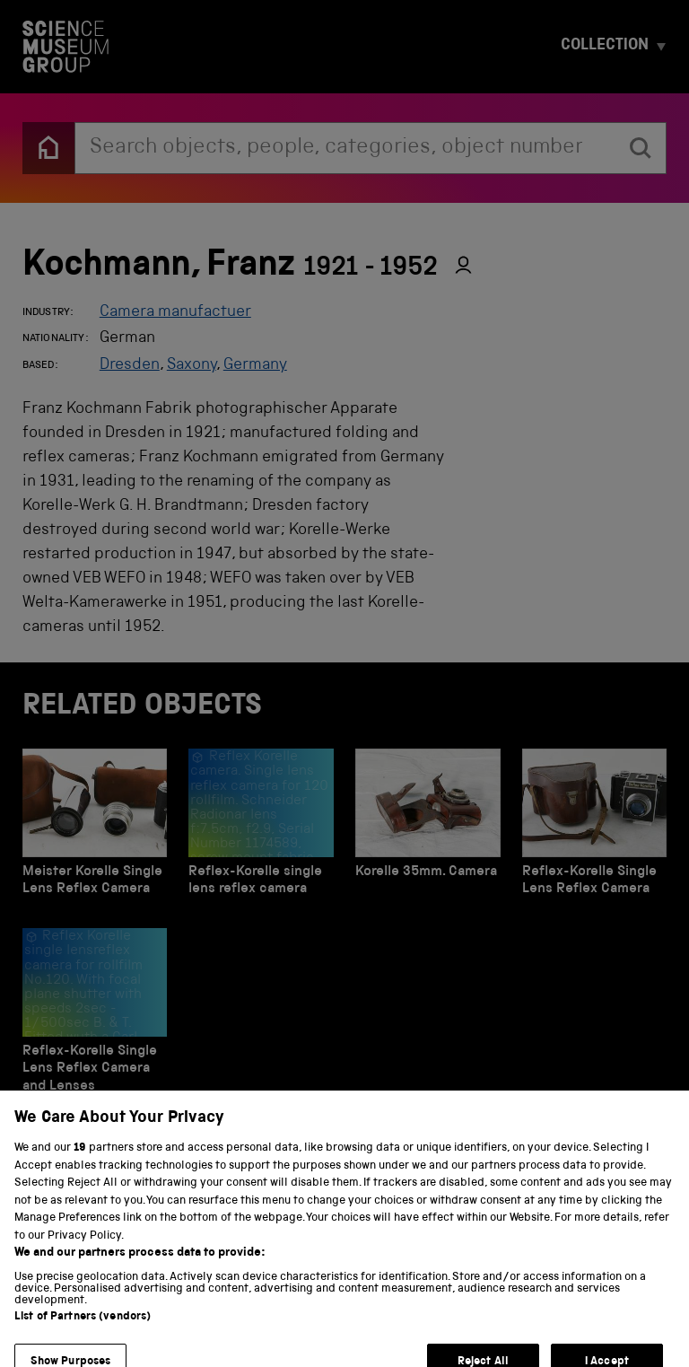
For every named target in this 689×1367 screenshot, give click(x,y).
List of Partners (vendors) (82, 1333)
